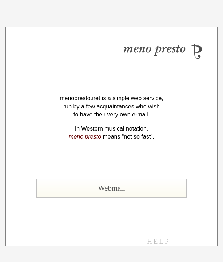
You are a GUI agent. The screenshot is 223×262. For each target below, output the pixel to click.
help (158, 241)
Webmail (111, 188)
